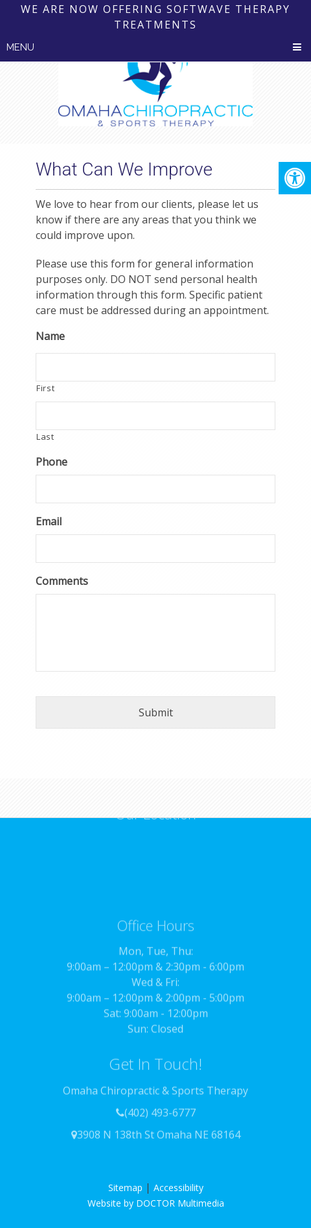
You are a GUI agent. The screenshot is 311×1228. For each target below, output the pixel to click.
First (45, 388)
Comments (62, 581)
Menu (20, 47)
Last (45, 436)
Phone (51, 462)
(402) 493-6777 (160, 1096)
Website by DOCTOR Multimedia (155, 1203)
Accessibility (178, 1187)
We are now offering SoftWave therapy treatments (155, 17)
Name (50, 336)
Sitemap (125, 1187)
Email (49, 522)
